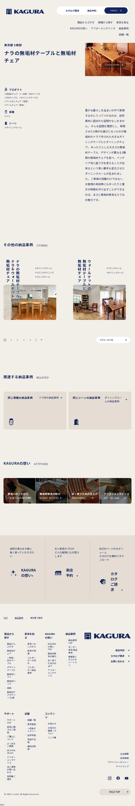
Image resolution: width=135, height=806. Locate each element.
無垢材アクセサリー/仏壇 (11, 695)
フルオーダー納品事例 (31, 670)
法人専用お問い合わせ (11, 769)
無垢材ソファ (11, 675)
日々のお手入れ (11, 751)
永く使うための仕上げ (52, 663)
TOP (6, 617)
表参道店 (31, 724)
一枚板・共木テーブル (11, 660)
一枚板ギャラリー (31, 729)
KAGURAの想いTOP (52, 646)
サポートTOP (11, 721)
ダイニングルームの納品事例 (113, 399)
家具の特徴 (31, 652)
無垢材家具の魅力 (52, 655)
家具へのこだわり (31, 645)
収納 (9, 688)
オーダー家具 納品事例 (72, 650)
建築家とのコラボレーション (72, 660)
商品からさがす (11, 645)
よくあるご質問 (11, 745)
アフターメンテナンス (52, 673)
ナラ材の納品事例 (49, 397)
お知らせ (52, 723)
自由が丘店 (31, 740)
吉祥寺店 (31, 735)
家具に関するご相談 (11, 730)
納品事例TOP (72, 641)
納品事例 (19, 617)
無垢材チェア (11, 652)
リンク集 (52, 737)
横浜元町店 (31, 747)
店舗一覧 (31, 720)
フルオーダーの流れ (31, 660)
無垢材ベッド (11, 682)
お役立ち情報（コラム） (52, 730)
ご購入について (11, 737)
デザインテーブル (11, 668)
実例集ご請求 (11, 777)
